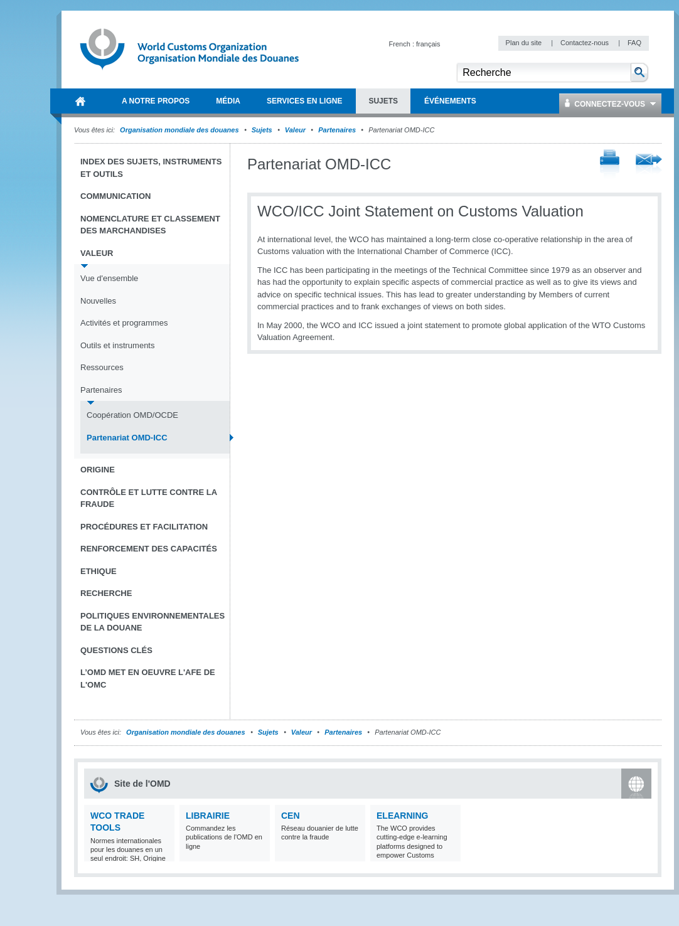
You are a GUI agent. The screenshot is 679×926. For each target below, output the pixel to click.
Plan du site (525, 42)
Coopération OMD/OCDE (132, 415)
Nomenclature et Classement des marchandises (150, 225)
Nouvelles (98, 301)
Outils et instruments (117, 345)
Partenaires (337, 130)
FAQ (634, 42)
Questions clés (116, 650)
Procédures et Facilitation (144, 526)
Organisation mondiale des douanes (179, 130)
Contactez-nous (585, 42)
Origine (97, 469)
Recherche (106, 593)
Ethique (98, 571)
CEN (290, 816)
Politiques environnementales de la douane (152, 622)
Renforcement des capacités (148, 548)
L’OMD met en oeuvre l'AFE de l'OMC (147, 678)
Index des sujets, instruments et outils (151, 168)
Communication (115, 196)
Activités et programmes (124, 322)
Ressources (102, 367)
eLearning (402, 816)
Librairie (208, 816)
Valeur (295, 130)
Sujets (262, 130)
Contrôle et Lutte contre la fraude (148, 498)
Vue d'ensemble (109, 278)
